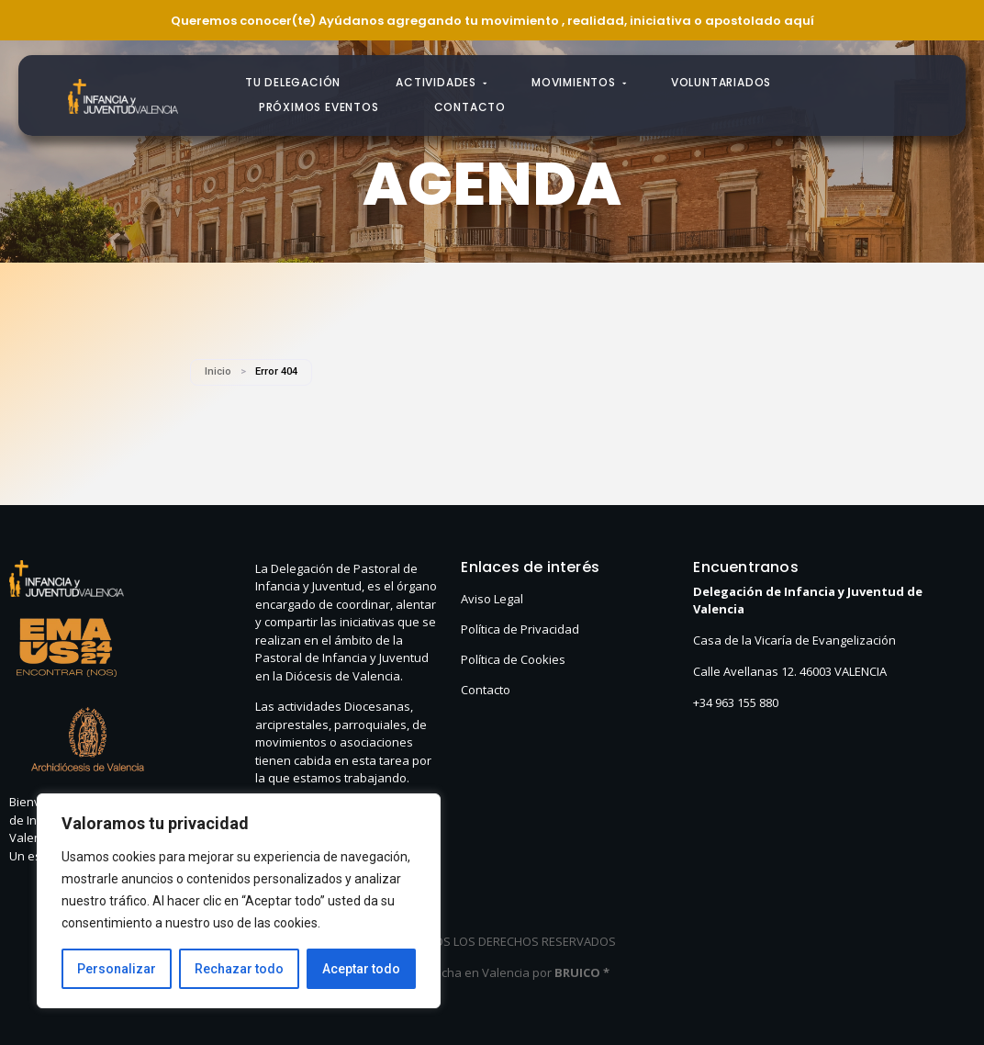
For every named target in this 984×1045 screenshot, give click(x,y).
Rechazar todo (239, 968)
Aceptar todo (361, 968)
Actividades (441, 82)
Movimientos (579, 82)
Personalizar (116, 968)
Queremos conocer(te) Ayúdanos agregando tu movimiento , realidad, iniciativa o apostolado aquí (492, 20)
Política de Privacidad (520, 629)
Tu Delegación (293, 82)
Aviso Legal (492, 598)
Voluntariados (721, 82)
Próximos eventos (319, 107)
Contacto (470, 107)
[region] (239, 900)
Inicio (218, 371)
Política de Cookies (513, 659)
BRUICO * (581, 972)
